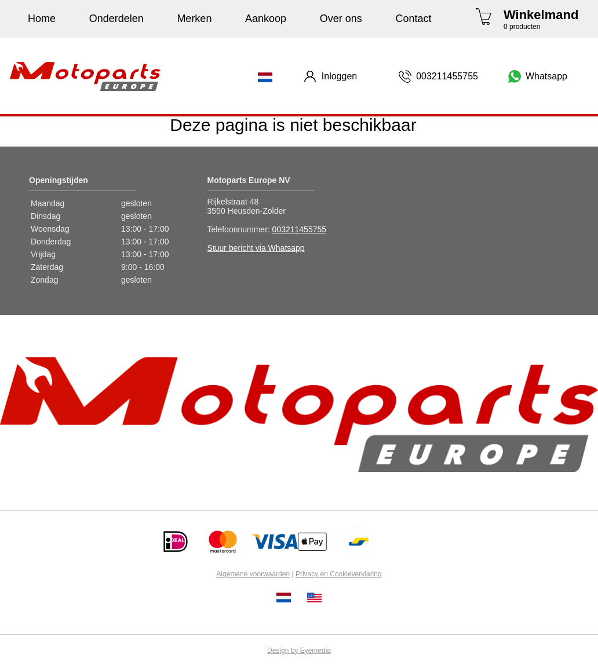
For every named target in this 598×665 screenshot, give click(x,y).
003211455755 (299, 229)
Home (42, 18)
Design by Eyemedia (299, 650)
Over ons (341, 18)
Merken (194, 18)
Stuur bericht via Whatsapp (256, 248)
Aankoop (265, 18)
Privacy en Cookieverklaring (339, 574)
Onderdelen (116, 18)
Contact (413, 18)
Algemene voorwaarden (253, 574)
